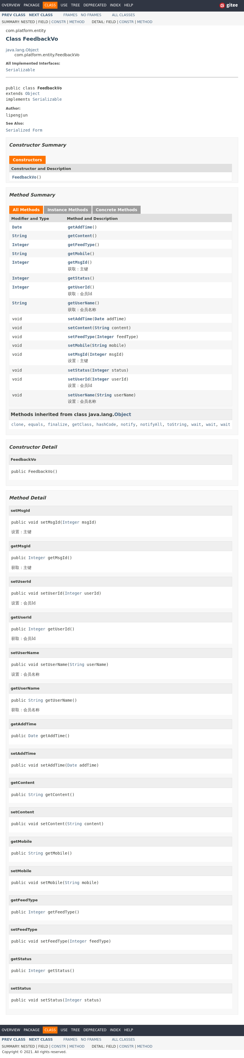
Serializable (20, 70)
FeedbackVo (24, 177)
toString (177, 424)
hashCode (106, 424)
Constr (58, 22)
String (19, 235)
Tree (75, 5)
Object (32, 93)
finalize (57, 424)
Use (64, 5)
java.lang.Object (22, 50)
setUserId (79, 379)
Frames (71, 15)
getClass (82, 424)
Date (17, 227)
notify (128, 424)
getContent (80, 235)
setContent (80, 327)
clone (17, 424)
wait (196, 424)
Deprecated (95, 5)
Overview (11, 5)
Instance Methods (67, 209)
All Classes (123, 15)
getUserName (81, 303)
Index (115, 5)
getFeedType (81, 244)
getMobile (79, 253)
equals (35, 424)
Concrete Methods (116, 209)
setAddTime (80, 319)
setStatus (79, 370)
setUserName (81, 395)
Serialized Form (24, 130)
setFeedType (81, 336)
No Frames (91, 15)
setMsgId (77, 354)
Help (128, 5)
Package (32, 5)
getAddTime (80, 227)
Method (77, 22)
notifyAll (151, 424)
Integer (20, 244)
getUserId (79, 287)
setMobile (79, 345)
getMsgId (77, 262)
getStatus (79, 278)
